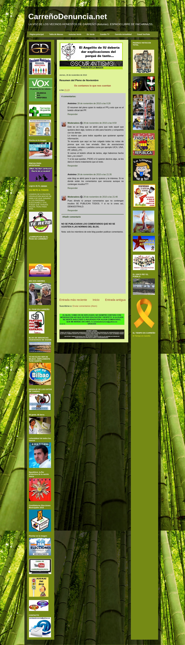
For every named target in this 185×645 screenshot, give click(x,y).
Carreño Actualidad (123, 34)
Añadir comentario (71, 217)
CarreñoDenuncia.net (67, 16)
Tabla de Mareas (56, 34)
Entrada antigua (115, 299)
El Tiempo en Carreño (141, 336)
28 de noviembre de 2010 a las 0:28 (93, 103)
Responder (73, 114)
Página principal (37, 34)
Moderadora (74, 123)
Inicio (96, 299)
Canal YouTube (143, 34)
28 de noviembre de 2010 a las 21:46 (100, 197)
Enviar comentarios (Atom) (85, 306)
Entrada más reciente (73, 299)
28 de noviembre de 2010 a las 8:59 (99, 123)
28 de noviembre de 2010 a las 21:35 (94, 174)
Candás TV (104, 34)
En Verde (91, 34)
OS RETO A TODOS (39, 190)
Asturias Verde (75, 34)
